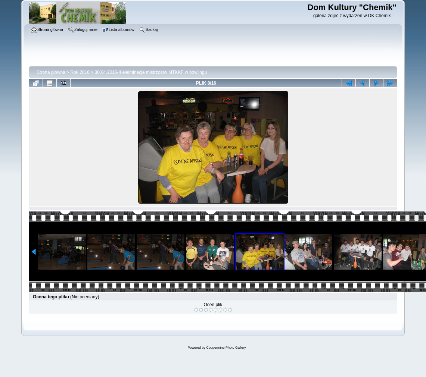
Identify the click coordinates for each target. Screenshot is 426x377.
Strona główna (51, 72)
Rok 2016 (79, 72)
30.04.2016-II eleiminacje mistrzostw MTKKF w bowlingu (151, 72)
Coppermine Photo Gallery (226, 347)
